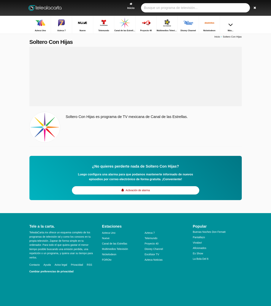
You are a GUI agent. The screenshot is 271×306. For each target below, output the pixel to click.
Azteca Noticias (153, 259)
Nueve (106, 238)
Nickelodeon (109, 254)
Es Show (198, 253)
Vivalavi (197, 242)
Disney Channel (154, 248)
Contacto (34, 264)
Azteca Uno (108, 232)
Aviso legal (61, 264)
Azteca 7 (150, 232)
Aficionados (199, 248)
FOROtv (107, 259)
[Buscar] (238, 8)
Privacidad (77, 264)
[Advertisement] (135, 77)
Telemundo (151, 238)
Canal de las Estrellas (114, 243)
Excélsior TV (152, 254)
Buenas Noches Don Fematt (209, 231)
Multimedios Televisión (115, 248)
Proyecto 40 (152, 243)
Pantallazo (199, 237)
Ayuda (47, 264)
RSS (89, 264)
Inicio (217, 36)
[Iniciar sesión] (225, 8)
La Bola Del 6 (200, 258)
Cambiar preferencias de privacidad (51, 271)
